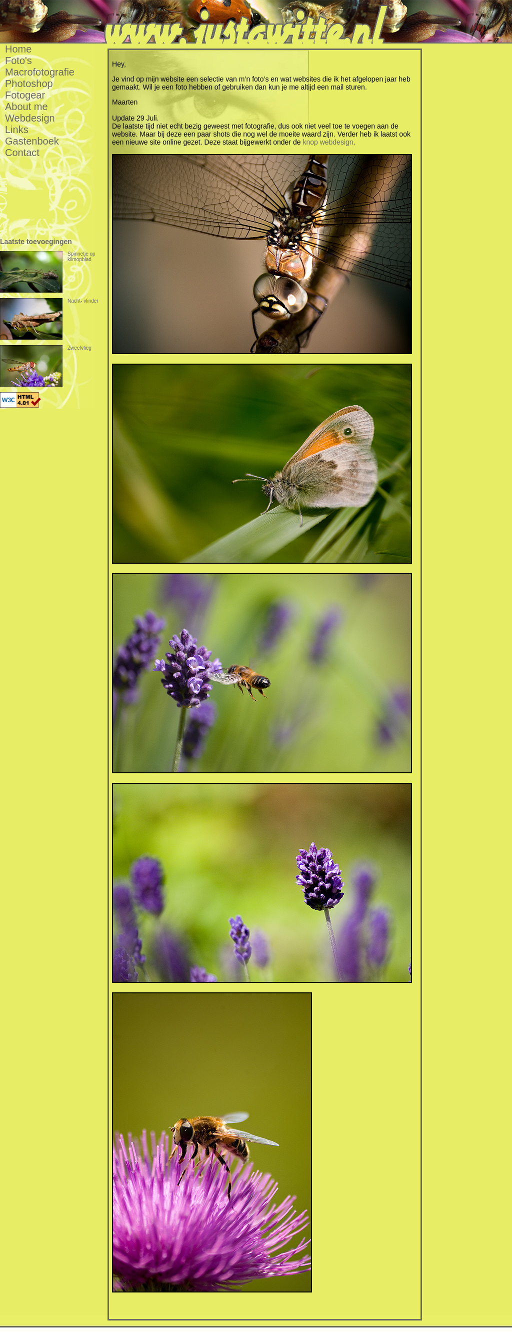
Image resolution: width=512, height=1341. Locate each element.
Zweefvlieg (46, 366)
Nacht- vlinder (49, 319)
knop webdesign (327, 142)
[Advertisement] (473, 194)
